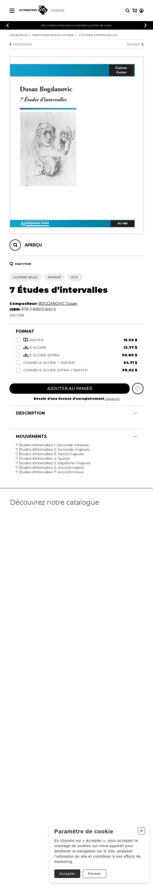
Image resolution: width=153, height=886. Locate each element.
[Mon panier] (134, 10)
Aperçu (33, 245)
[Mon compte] (141, 10)
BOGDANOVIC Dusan (58, 303)
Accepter (67, 874)
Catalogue (19, 35)
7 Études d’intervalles (98, 35)
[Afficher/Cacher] (135, 413)
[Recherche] (128, 10)
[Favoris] (137, 388)
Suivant (135, 44)
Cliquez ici (112, 398)
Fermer (94, 874)
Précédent (21, 44)
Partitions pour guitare (53, 35)
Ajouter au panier (69, 388)
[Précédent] (7, 25)
